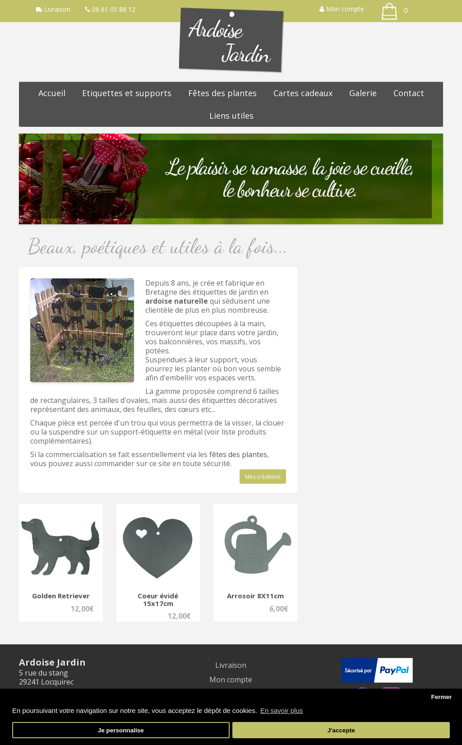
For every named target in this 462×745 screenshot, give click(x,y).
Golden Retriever (61, 595)
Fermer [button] (441, 697)
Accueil (51, 93)
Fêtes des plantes (222, 93)
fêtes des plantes (238, 454)
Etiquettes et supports (126, 93)
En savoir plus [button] (281, 710)
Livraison (230, 665)
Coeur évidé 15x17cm (158, 599)
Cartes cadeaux (303, 93)
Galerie (363, 93)
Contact (408, 93)
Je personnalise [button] (121, 730)
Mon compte (341, 9)
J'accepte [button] (341, 730)
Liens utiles (231, 115)
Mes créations (263, 477)
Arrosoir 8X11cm (255, 595)
